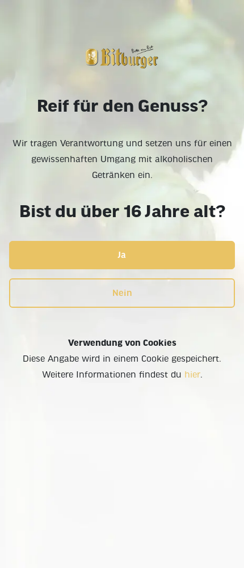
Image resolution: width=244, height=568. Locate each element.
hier (192, 375)
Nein (122, 293)
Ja (122, 255)
